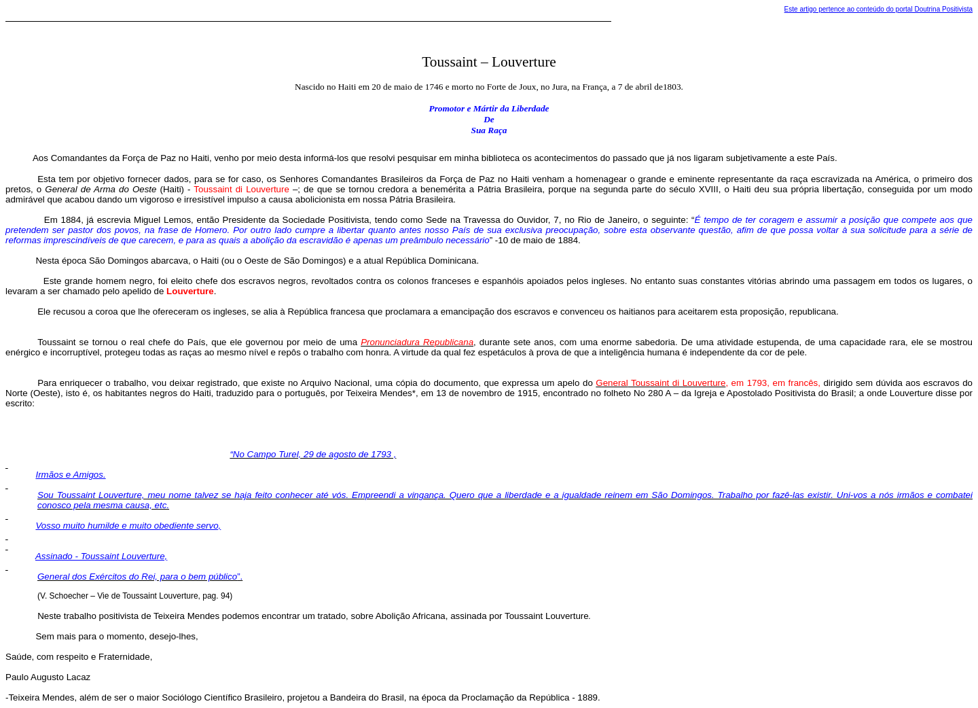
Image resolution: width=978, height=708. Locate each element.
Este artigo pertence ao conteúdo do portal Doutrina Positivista (878, 9)
